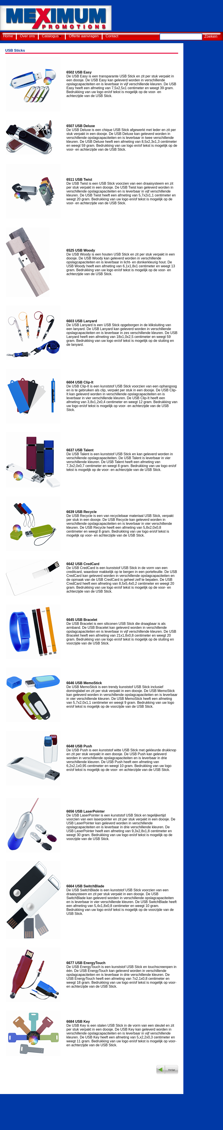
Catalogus (50, 36)
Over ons (27, 36)
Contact (112, 36)
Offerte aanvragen (84, 36)
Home (8, 36)
